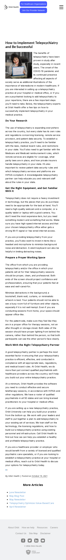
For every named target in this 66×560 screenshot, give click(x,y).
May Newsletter (17, 499)
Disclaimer (45, 533)
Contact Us (20, 533)
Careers (54, 527)
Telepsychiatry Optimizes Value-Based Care (31, 503)
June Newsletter (17, 492)
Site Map (33, 533)
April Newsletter (17, 506)
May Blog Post (16, 495)
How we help (28, 527)
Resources (42, 527)
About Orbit (13, 527)
